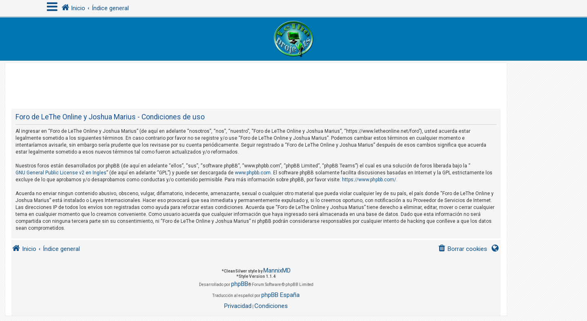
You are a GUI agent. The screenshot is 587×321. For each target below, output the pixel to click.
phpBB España (280, 295)
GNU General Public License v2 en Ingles (60, 173)
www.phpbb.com (253, 173)
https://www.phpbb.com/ (369, 179)
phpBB (239, 284)
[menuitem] (462, 249)
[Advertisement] (256, 81)
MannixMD (277, 270)
